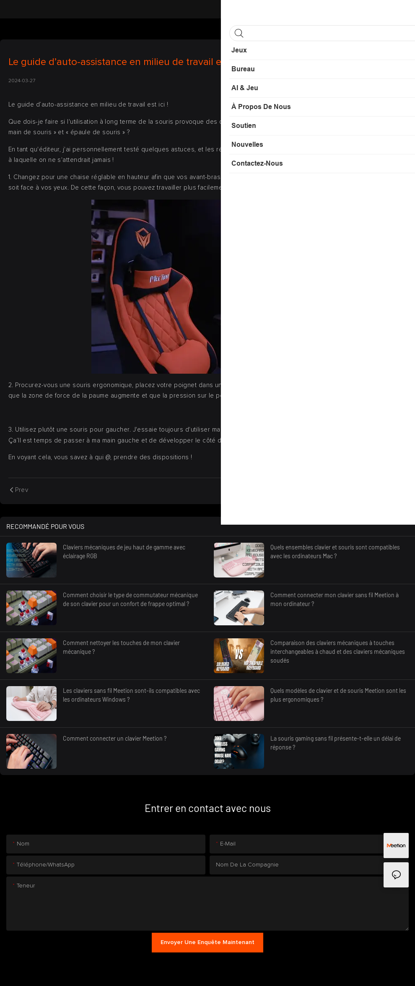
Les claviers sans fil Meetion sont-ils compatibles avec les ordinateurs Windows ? (131, 695)
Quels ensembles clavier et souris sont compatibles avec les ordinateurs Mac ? (335, 551)
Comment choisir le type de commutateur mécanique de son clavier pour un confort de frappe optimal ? (130, 599)
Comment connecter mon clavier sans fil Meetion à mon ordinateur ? (334, 599)
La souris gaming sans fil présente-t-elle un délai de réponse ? (335, 743)
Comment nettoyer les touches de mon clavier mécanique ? (121, 647)
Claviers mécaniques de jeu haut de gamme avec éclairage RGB (124, 551)
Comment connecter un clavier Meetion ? (114, 738)
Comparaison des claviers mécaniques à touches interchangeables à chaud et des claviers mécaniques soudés (337, 651)
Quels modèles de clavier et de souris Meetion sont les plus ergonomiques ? (338, 695)
